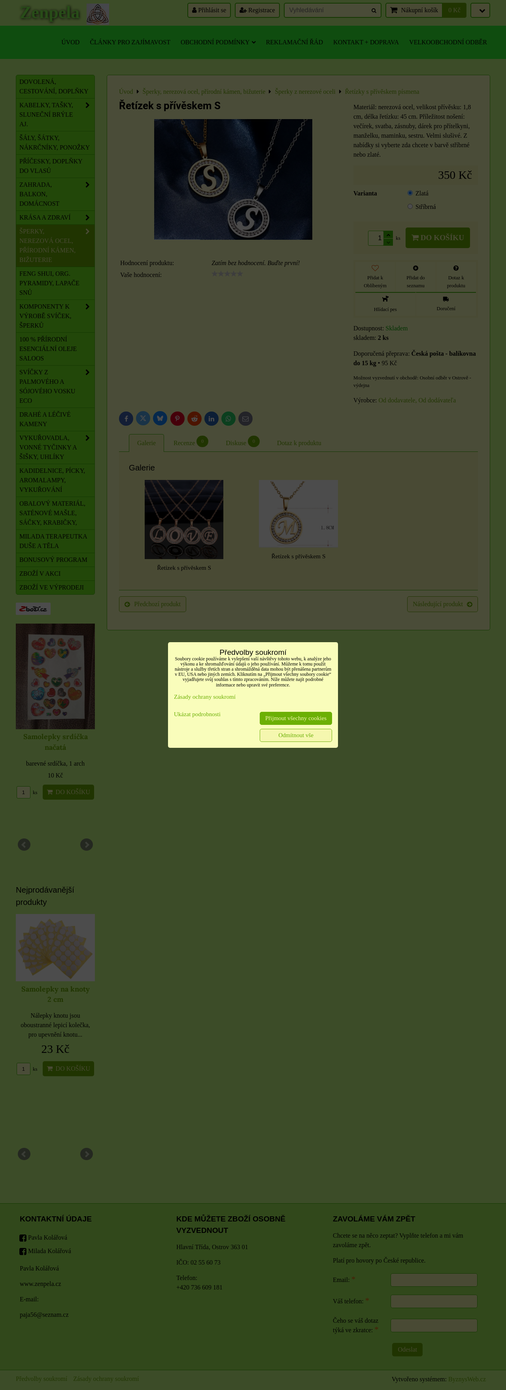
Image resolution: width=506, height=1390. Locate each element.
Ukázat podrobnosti (197, 714)
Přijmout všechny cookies (296, 718)
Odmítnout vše (295, 735)
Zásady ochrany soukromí (205, 697)
